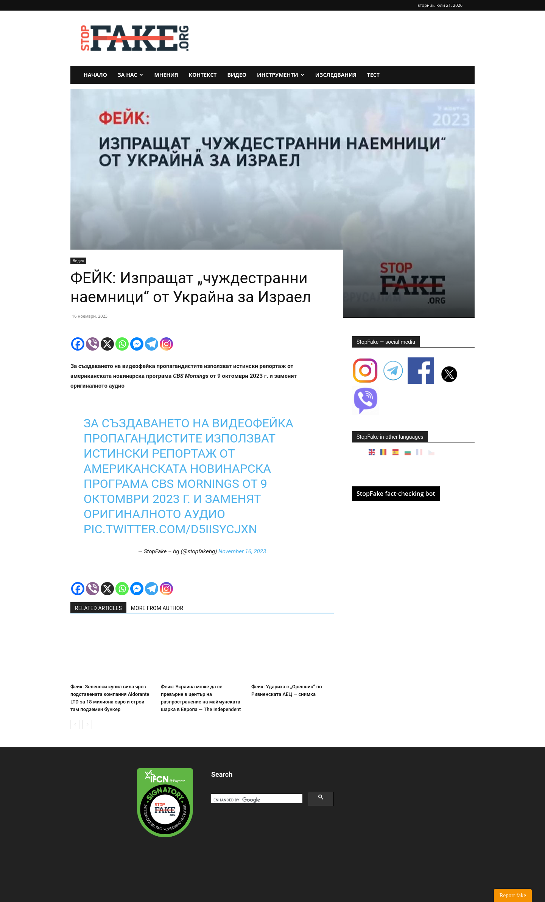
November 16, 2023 (242, 551)
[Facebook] (77, 344)
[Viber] (92, 344)
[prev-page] (75, 724)
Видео (236, 74)
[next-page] (87, 724)
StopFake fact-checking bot (396, 493)
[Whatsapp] (122, 344)
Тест (373, 74)
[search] (256, 800)
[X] (107, 344)
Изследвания (336, 74)
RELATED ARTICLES (98, 608)
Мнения (166, 74)
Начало (95, 74)
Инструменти (280, 74)
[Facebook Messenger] (136, 344)
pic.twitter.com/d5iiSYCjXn (170, 529)
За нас (130, 74)
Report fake (513, 895)
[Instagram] (166, 344)
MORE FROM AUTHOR (157, 608)
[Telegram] (151, 344)
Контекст (203, 74)
